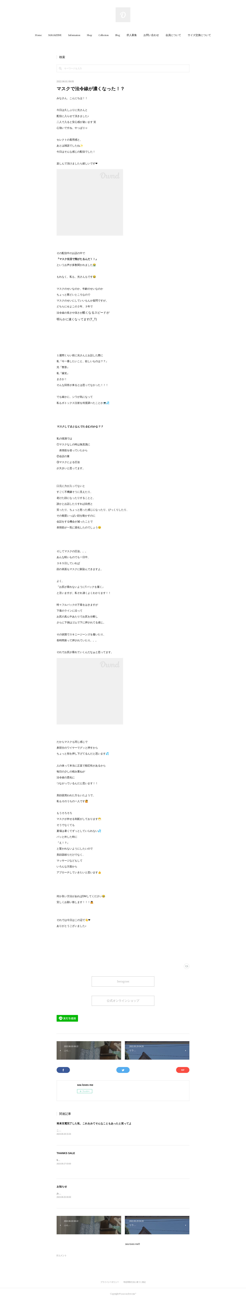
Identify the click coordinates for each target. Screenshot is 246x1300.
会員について (173, 35)
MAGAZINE (55, 35)
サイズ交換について (199, 35)
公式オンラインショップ (123, 1001)
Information (74, 35)
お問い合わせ (151, 35)
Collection (103, 35)
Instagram (123, 981)
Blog (117, 35)
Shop (89, 35)
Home (38, 35)
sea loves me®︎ (132, 1244)
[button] (38, 35)
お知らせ (62, 1186)
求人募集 (132, 35)
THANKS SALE (66, 1153)
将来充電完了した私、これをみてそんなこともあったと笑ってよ (94, 1123)
